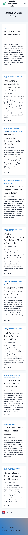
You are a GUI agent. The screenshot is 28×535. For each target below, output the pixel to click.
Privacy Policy (5, 530)
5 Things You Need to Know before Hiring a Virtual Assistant (14, 290)
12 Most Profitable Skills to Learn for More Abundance (12, 383)
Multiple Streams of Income (15, 131)
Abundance (6, 76)
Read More (7, 68)
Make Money (7, 181)
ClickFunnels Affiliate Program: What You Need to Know (14, 189)
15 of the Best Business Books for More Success (14, 430)
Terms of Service (15, 530)
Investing (17, 76)
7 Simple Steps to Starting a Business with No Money (12, 476)
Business (6, 26)
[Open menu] (24, 3)
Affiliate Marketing (15, 128)
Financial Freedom (13, 26)
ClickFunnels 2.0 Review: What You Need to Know (12, 336)
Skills (5, 284)
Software (10, 183)
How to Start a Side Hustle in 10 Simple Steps (12, 34)
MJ (5, 41)
